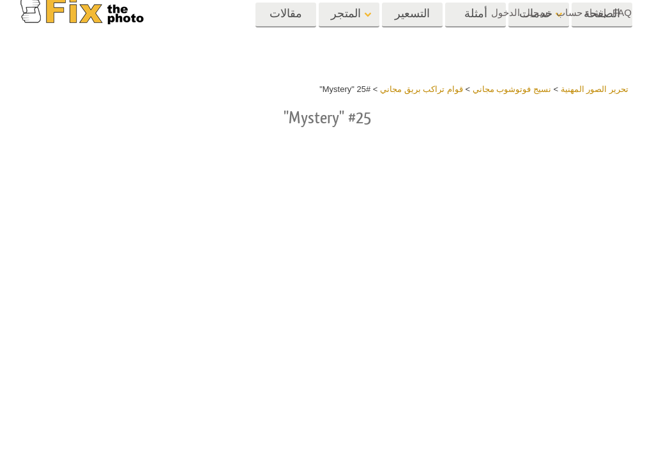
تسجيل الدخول (520, 12)
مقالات (286, 36)
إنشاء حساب (581, 12)
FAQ (622, 12)
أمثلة (475, 36)
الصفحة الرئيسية (601, 40)
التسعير (412, 36)
